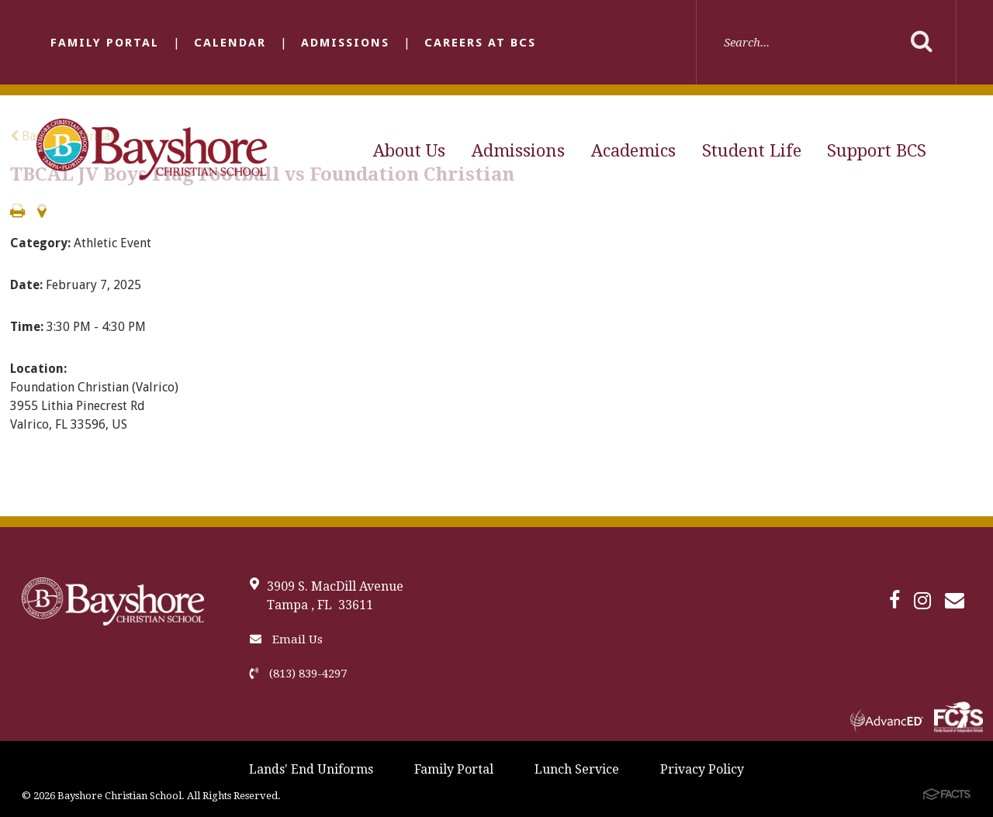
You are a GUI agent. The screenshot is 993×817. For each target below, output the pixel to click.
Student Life (751, 150)
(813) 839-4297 (298, 674)
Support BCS (876, 150)
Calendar (230, 43)
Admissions (345, 43)
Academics (633, 150)
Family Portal (104, 43)
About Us (409, 150)
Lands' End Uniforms (311, 769)
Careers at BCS (480, 43)
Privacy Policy (702, 769)
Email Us (286, 639)
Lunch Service (577, 769)
